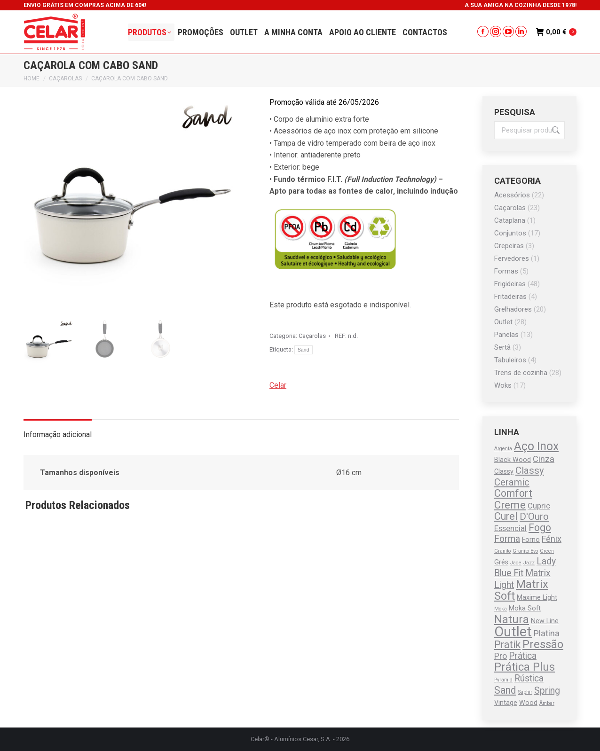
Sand (303, 349)
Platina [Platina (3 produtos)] (547, 633)
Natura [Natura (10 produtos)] (511, 619)
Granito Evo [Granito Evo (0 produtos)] (525, 551)
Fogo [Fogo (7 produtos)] (540, 527)
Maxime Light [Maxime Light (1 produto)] (537, 598)
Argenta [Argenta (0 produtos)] (503, 449)
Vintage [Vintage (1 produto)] (505, 703)
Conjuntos (510, 233)
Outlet (503, 322)
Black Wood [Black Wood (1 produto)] (512, 460)
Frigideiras (510, 284)
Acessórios (512, 195)
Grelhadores (513, 309)
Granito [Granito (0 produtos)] (502, 551)
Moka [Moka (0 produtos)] (500, 609)
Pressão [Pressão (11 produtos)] (542, 644)
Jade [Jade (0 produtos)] (515, 563)
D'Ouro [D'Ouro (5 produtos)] (534, 516)
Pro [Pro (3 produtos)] (500, 656)
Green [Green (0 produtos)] (547, 551)
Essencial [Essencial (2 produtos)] (510, 528)
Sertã (502, 347)
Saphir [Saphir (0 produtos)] (525, 692)
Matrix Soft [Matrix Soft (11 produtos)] (521, 590)
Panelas (506, 334)
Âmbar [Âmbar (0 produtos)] (546, 703)
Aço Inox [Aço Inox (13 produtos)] (536, 446)
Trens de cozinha (520, 372)
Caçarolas (312, 335)
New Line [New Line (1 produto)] (545, 621)
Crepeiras (509, 246)
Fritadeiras (510, 296)
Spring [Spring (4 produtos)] (547, 690)
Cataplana (509, 220)
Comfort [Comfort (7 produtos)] (513, 493)
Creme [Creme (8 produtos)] (510, 505)
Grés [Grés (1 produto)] (501, 562)
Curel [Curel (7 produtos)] (506, 516)
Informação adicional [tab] (58, 434)
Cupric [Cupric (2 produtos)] (539, 505)
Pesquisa (555, 130)
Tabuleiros (510, 360)
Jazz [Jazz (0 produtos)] (529, 563)
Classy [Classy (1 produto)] (503, 472)
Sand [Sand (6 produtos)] (505, 690)
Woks (503, 385)
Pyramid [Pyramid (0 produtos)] (503, 680)
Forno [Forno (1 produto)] (531, 540)
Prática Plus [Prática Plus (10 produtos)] (524, 666)
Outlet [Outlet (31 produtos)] (513, 632)
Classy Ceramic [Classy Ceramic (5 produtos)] (519, 476)
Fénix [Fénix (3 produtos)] (551, 539)
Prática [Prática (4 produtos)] (523, 655)
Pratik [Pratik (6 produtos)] (507, 644)
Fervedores (511, 258)
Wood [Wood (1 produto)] (528, 703)
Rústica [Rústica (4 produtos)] (529, 678)
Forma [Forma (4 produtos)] (507, 538)
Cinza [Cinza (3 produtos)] (543, 459)
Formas (506, 271)
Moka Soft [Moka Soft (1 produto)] (525, 608)
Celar (277, 385)
